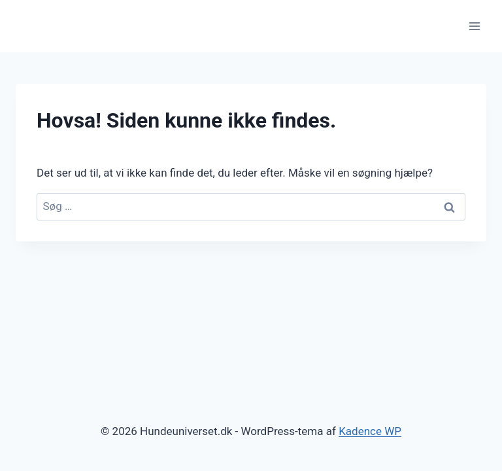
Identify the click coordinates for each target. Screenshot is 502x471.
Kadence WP (370, 431)
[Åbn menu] (474, 26)
